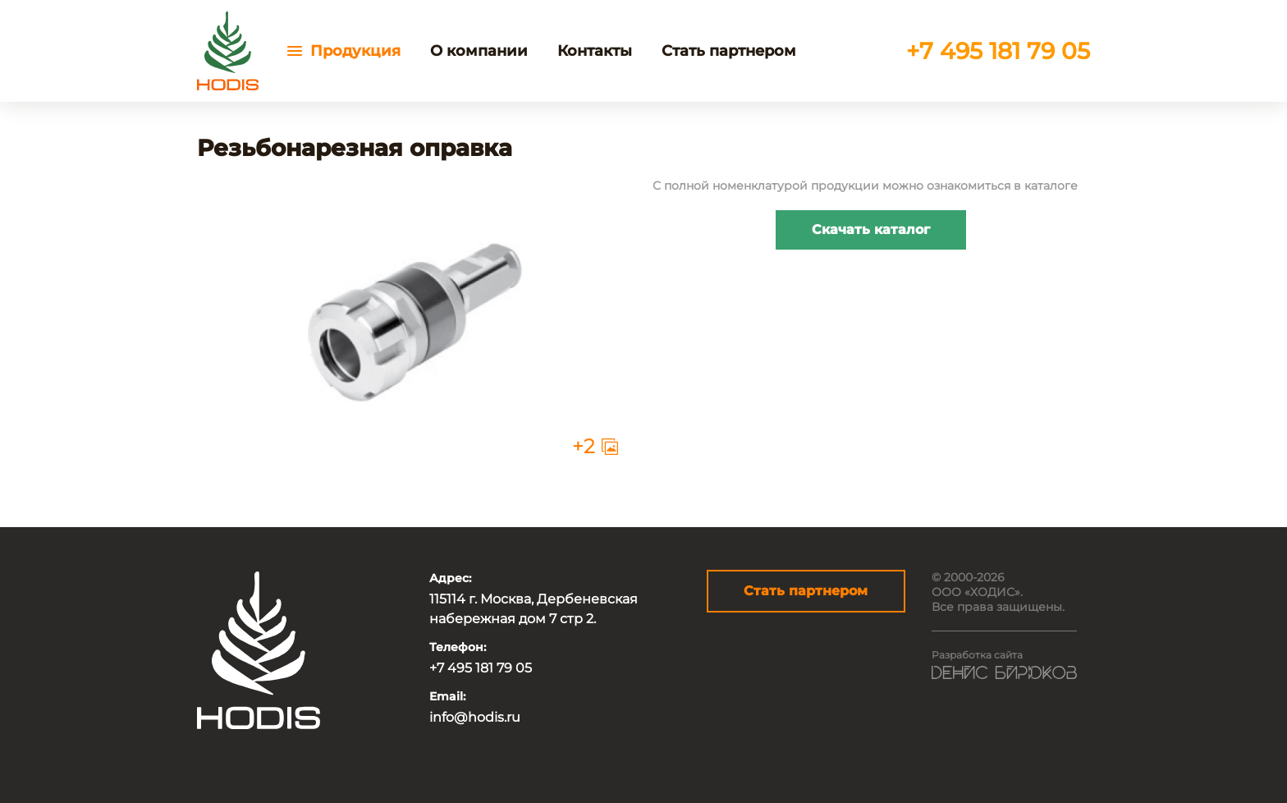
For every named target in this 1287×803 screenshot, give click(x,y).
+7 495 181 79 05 (998, 51)
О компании (479, 51)
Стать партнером (729, 51)
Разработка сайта (977, 655)
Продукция (355, 51)
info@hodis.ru (474, 717)
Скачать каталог (871, 229)
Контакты (594, 51)
